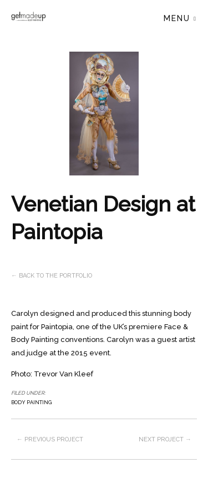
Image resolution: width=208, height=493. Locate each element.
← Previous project (50, 439)
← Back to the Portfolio (51, 275)
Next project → (165, 439)
